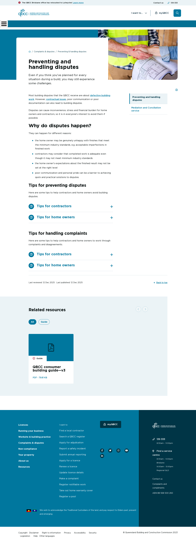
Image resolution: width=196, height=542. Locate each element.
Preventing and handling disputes (146, 100)
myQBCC (164, 13)
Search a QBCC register (72, 436)
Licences (27, 25)
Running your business (45, 25)
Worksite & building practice (68, 25)
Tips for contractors (75, 208)
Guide (44, 323)
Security (93, 533)
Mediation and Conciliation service (146, 111)
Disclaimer (34, 533)
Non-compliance (114, 25)
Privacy (67, 533)
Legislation (25, 536)
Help (35, 536)
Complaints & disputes (93, 25)
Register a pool (67, 496)
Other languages (47, 536)
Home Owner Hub (168, 25)
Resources (24, 466)
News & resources (150, 25)
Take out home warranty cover (76, 490)
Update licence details (71, 472)
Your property (26, 454)
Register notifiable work (72, 484)
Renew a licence (68, 466)
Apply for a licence (69, 460)
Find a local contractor (71, 430)
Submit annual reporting (72, 454)
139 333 (174, 3)
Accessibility (80, 533)
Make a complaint (69, 478)
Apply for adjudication (71, 442)
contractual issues (56, 101)
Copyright (22, 533)
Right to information (51, 533)
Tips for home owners (75, 219)
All (32, 323)
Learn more (78, 2)
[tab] (75, 208)
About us (132, 25)
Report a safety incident (72, 448)
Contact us (158, 3)
